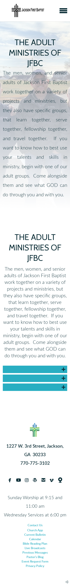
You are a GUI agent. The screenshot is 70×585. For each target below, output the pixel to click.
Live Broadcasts (35, 548)
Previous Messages (35, 552)
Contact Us (35, 525)
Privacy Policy (35, 566)
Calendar (35, 539)
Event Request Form (35, 561)
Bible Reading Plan (35, 543)
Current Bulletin (35, 534)
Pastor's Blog (35, 557)
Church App (35, 530)
